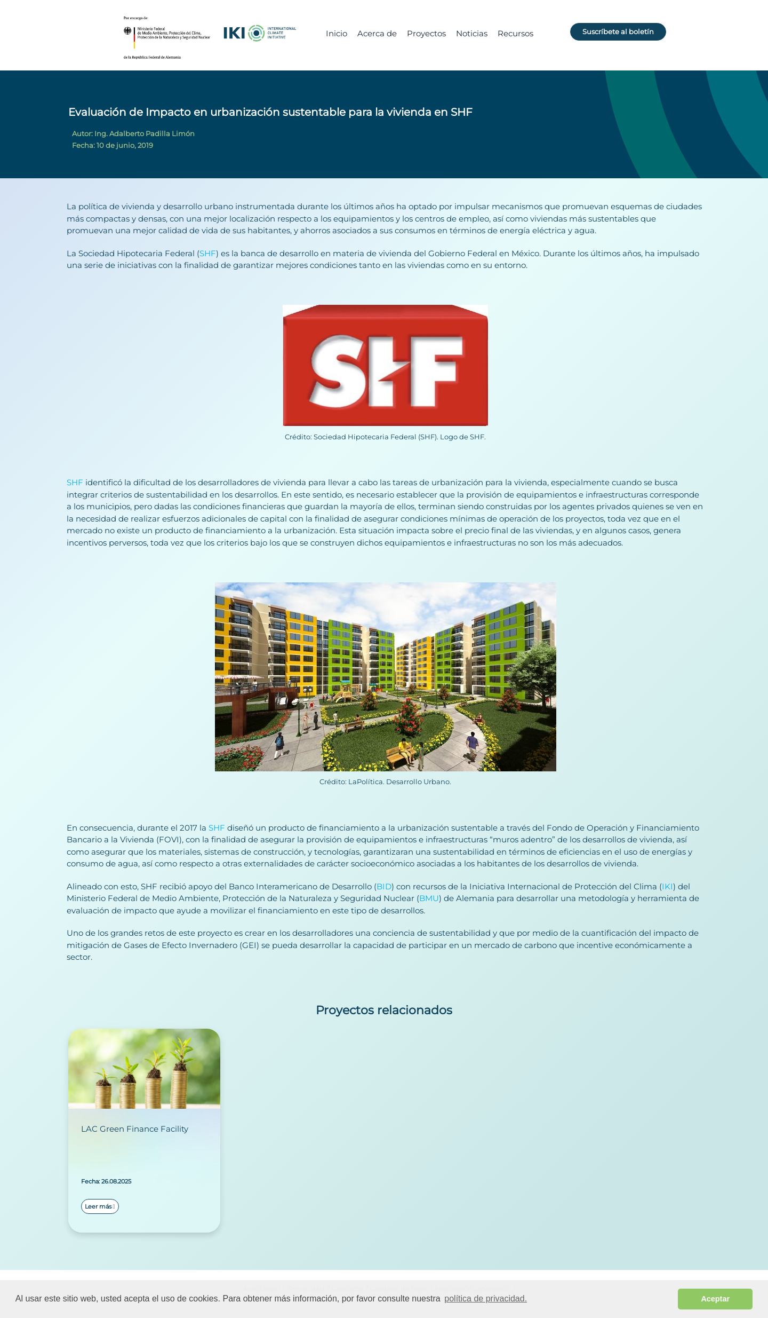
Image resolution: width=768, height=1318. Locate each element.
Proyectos (426, 33)
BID (384, 886)
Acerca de (377, 33)
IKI (667, 886)
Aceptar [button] (715, 1299)
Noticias (471, 33)
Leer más (100, 1206)
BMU (429, 898)
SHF (207, 253)
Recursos (515, 33)
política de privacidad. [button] (485, 1298)
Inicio (336, 33)
